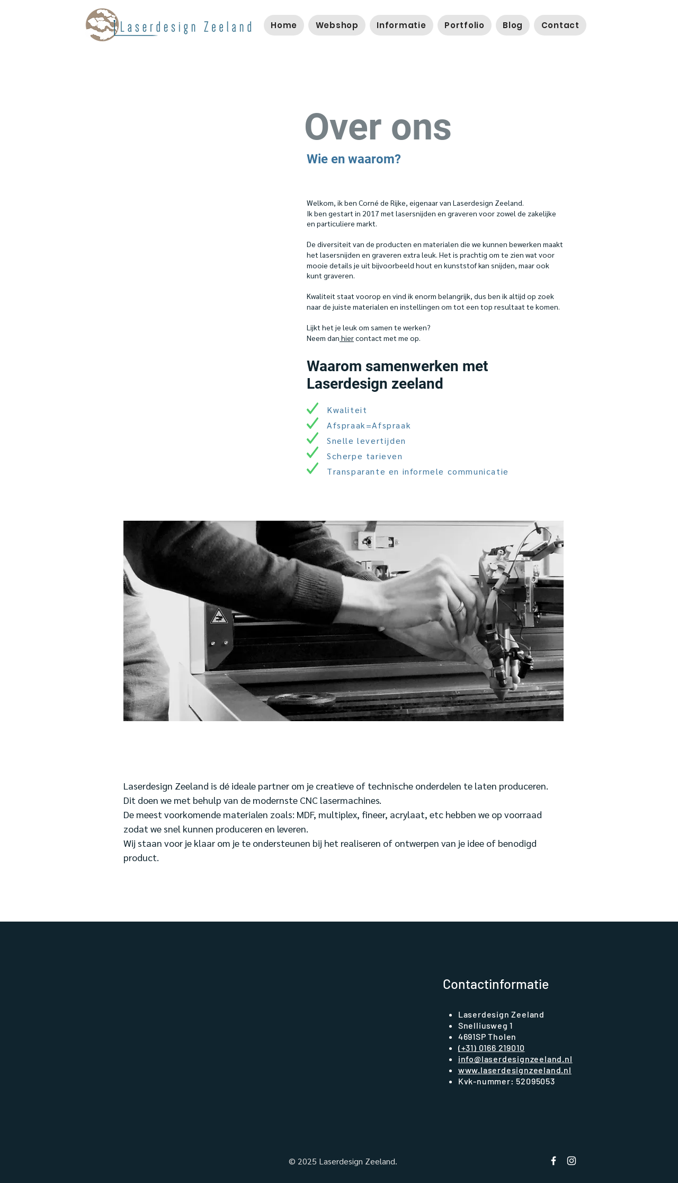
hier (347, 338)
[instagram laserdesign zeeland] (571, 1161)
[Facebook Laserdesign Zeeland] (553, 1161)
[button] (336, 25)
